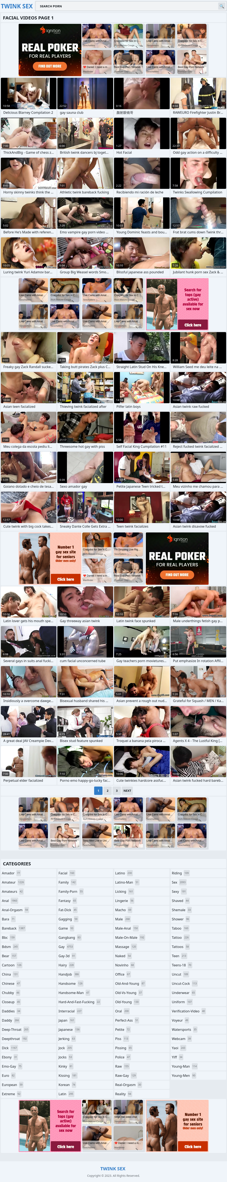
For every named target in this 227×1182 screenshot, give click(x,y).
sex (179, 882)
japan (67, 1020)
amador (11, 873)
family (68, 882)
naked (123, 956)
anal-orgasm (15, 910)
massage (126, 947)
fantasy (68, 901)
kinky (66, 1066)
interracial (71, 1011)
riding (181, 873)
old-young (127, 1002)
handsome (71, 983)
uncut (180, 974)
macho (123, 910)
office (123, 974)
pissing (124, 1048)
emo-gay (12, 1066)
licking (124, 891)
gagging (68, 919)
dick (10, 1048)
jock (66, 1048)
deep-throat (15, 1029)
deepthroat (15, 1039)
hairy (67, 965)
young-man (185, 1066)
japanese (70, 1029)
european (12, 1085)
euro (9, 1075)
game (66, 928)
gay (66, 947)
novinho (125, 965)
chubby (11, 993)
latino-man (127, 882)
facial (67, 873)
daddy (11, 1020)
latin (66, 1094)
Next (127, 791)
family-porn (71, 891)
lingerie (125, 901)
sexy (179, 891)
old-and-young (130, 983)
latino (124, 873)
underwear (184, 993)
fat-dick (68, 910)
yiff (177, 1057)
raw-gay (126, 1075)
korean (67, 1085)
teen (179, 956)
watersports (185, 1029)
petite (123, 1029)
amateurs (13, 891)
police (123, 1057)
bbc (9, 937)
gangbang (70, 937)
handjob (69, 974)
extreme (11, 1094)
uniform (182, 1002)
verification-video (189, 1011)
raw (122, 1066)
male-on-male (130, 937)
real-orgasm (128, 1085)
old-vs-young (129, 993)
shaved (181, 901)
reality (123, 1094)
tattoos (181, 947)
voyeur (180, 1020)
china (10, 974)
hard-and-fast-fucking (80, 1002)
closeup (11, 1002)
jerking (67, 1039)
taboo (180, 928)
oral (122, 1011)
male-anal (127, 928)
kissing (68, 1075)
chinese (11, 983)
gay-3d (67, 956)
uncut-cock (185, 983)
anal (10, 901)
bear (9, 956)
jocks (66, 1057)
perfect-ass (127, 1020)
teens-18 (182, 965)
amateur (13, 882)
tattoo (181, 937)
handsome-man (74, 993)
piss (122, 1039)
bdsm (10, 947)
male (123, 919)
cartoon (12, 965)
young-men (184, 1075)
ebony (10, 1057)
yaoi (179, 1048)
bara (9, 919)
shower (181, 919)
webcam (182, 1039)
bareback (14, 928)
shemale (182, 910)
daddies (11, 1011)
